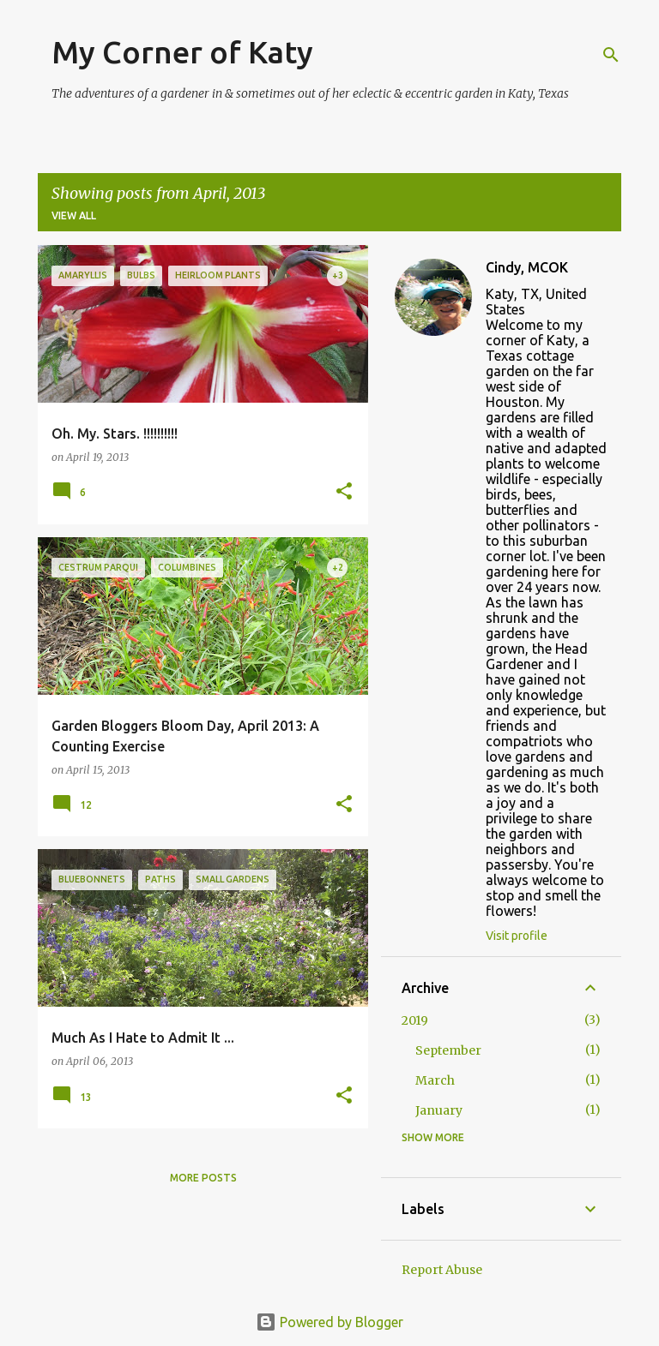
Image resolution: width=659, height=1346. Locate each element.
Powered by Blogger (329, 1322)
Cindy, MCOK (527, 267)
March (435, 1080)
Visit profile (516, 935)
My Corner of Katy (182, 51)
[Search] (611, 54)
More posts (203, 1177)
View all (73, 215)
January (439, 1110)
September (448, 1050)
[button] (344, 492)
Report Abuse (442, 1269)
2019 (415, 1020)
